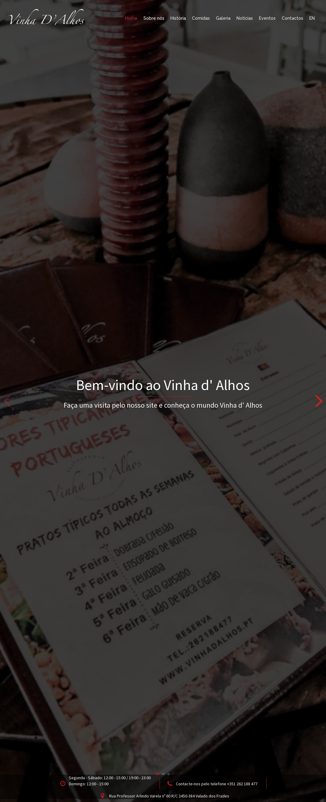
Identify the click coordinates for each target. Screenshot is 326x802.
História (178, 18)
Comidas (201, 18)
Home (131, 18)
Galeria (223, 18)
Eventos (267, 18)
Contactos (292, 18)
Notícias (245, 18)
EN (312, 18)
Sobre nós (153, 18)
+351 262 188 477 (242, 784)
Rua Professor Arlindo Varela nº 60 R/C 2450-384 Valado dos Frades (169, 796)
